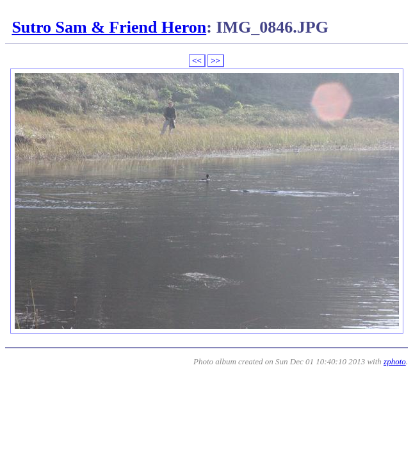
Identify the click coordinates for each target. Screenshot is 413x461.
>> (215, 60)
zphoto (395, 361)
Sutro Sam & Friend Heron (109, 27)
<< (197, 60)
